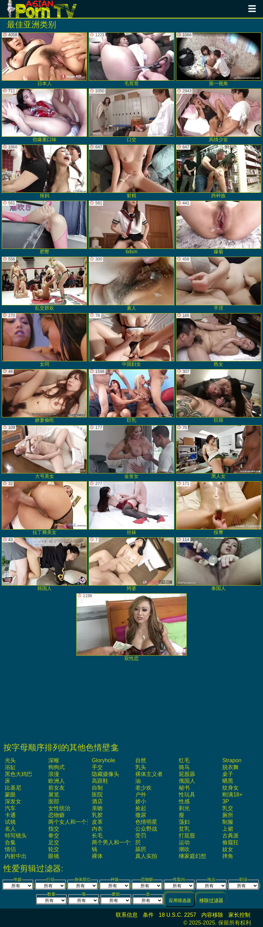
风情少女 (218, 115)
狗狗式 (56, 767)
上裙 (227, 829)
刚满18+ (232, 794)
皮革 (97, 822)
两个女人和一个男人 (73, 822)
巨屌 (218, 396)
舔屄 (140, 849)
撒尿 (140, 815)
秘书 (184, 788)
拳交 (53, 835)
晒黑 (227, 781)
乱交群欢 (44, 283)
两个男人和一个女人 (116, 842)
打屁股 (187, 835)
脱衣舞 (230, 767)
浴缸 (10, 767)
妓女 (227, 849)
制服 (227, 822)
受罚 (140, 835)
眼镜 (53, 856)
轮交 (53, 849)
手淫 (218, 283)
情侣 (10, 849)
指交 (53, 829)
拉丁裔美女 (44, 508)
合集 (10, 842)
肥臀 (44, 227)
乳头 (140, 767)
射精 (131, 171)
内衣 (97, 829)
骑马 (184, 767)
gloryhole (103, 760)
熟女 (218, 340)
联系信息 (127, 915)
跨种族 (218, 171)
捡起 (140, 808)
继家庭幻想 (192, 856)
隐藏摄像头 (105, 774)
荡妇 (184, 822)
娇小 (140, 801)
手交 (97, 767)
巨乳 (131, 396)
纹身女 (230, 788)
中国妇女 (131, 340)
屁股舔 (187, 774)
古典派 (230, 835)
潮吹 (184, 849)
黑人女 (218, 452)
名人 (10, 829)
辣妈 (44, 171)
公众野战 (146, 829)
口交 (131, 115)
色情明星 (146, 822)
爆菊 (218, 227)
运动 (184, 842)
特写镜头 (16, 835)
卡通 (10, 815)
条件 (148, 915)
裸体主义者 (149, 774)
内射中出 (16, 856)
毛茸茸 (131, 59)
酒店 (97, 801)
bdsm (131, 227)
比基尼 (13, 788)
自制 (97, 788)
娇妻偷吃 (44, 396)
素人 (131, 283)
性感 (184, 801)
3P (225, 801)
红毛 (184, 760)
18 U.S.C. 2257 (177, 915)
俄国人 (187, 781)
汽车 (10, 808)
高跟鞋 (100, 781)
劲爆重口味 (44, 115)
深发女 (13, 801)
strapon (231, 760)
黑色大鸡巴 (18, 774)
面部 (53, 801)
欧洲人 (56, 781)
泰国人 (218, 564)
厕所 (227, 815)
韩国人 (44, 564)
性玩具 (187, 794)
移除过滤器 (211, 900)
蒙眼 (10, 794)
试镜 (10, 822)
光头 (10, 760)
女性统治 (59, 808)
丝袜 (131, 508)
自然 (140, 760)
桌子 (227, 774)
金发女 (131, 452)
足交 (53, 842)
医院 (97, 794)
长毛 (97, 835)
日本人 (44, 59)
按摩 (218, 508)
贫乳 (184, 829)
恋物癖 (56, 815)
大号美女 (44, 452)
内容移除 (212, 915)
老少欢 (143, 788)
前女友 (56, 788)
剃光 (184, 808)
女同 (44, 340)
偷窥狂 (230, 842)
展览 (53, 794)
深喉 (53, 760)
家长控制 (239, 915)
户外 (140, 794)
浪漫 (53, 774)
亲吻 (97, 808)
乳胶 (97, 815)
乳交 (227, 808)
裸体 (97, 856)
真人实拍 (146, 856)
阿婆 (131, 564)
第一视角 (218, 59)
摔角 (227, 856)
